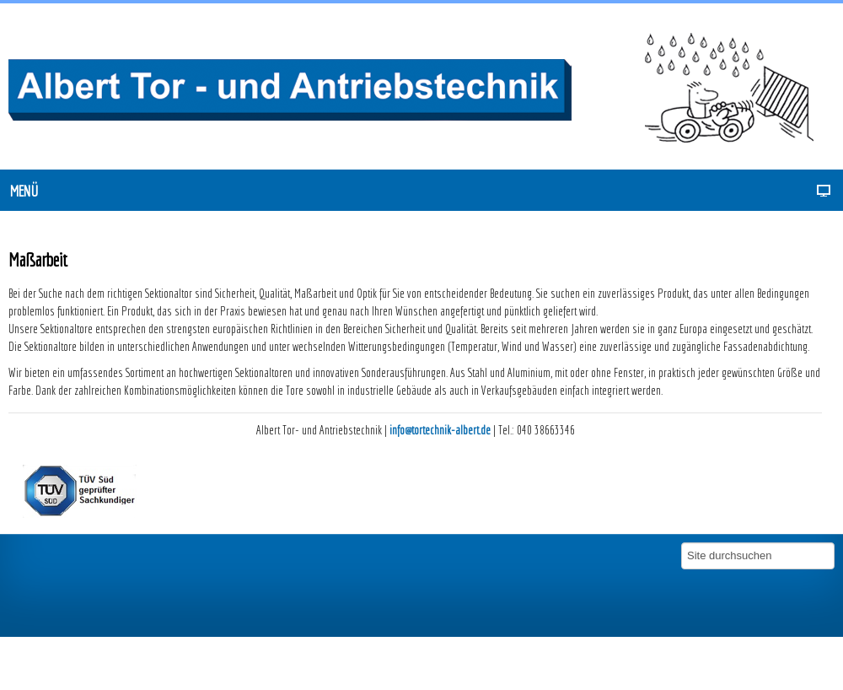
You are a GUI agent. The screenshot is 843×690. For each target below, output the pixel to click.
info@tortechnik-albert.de (440, 430)
